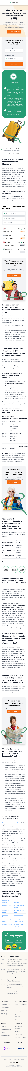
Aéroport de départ (9, 48)
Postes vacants (5, 1035)
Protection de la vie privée (14, 1065)
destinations (18, 1034)
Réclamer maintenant (14, 31)
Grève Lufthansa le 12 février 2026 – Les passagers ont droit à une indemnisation (17, 965)
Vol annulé (18, 1012)
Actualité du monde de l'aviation (10, 956)
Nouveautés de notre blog (8, 977)
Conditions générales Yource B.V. (14, 1066)
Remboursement (5, 1004)
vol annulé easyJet (7, 905)
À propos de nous (6, 1029)
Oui (9, 941)
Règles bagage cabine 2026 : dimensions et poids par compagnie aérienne (16, 985)
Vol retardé (18, 1009)
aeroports (17, 1031)
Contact (3, 1026)
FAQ (16, 1019)
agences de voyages (20, 1037)
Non (18, 941)
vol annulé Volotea (7, 924)
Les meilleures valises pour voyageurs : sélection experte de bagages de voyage (16, 991)
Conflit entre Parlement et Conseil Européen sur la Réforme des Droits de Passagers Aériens (16, 971)
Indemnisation (5, 1007)
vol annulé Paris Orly (19, 915)
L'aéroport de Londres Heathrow (11, 823)
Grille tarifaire (4, 1010)
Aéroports (16, 902)
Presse (3, 1032)
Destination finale (9, 55)
